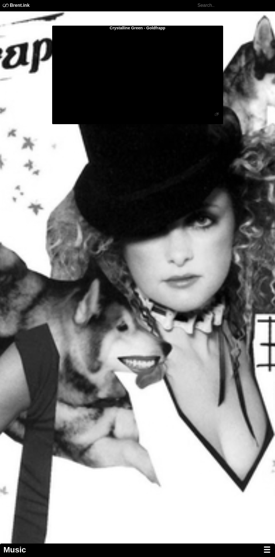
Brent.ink (16, 5)
